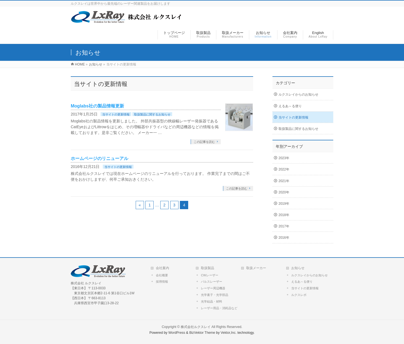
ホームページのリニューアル (99, 158)
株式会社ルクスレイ (196, 327)
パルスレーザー (211, 281)
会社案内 (162, 268)
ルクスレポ (298, 294)
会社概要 (162, 275)
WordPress (176, 333)
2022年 (284, 169)
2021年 (284, 181)
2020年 (284, 192)
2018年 (284, 215)
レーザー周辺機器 (213, 288)
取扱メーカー (256, 268)
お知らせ (298, 268)
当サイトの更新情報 (116, 114)
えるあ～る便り (290, 106)
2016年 (284, 238)
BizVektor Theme (202, 333)
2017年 (284, 226)
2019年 (284, 204)
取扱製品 (207, 268)
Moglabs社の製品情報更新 (97, 106)
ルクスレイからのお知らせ (298, 94)
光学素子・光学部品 (214, 294)
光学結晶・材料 (211, 301)
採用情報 (162, 281)
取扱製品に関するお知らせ (152, 114)
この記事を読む (204, 141)
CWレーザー (209, 275)
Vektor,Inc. (229, 333)
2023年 (284, 158)
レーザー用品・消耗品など (219, 308)
